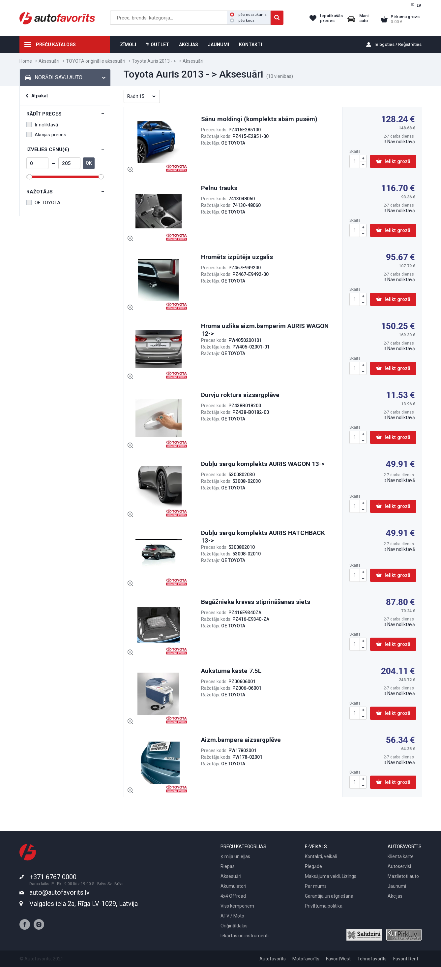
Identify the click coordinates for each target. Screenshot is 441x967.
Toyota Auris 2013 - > (154, 61)
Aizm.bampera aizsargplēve (241, 740)
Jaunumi (397, 886)
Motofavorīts (305, 958)
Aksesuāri (49, 61)
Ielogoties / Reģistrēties (398, 44)
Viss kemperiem (237, 906)
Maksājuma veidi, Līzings (330, 876)
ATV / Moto (232, 915)
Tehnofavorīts (372, 958)
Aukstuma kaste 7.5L (231, 671)
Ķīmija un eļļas (235, 856)
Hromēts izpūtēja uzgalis (237, 257)
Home (25, 61)
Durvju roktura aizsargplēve (240, 395)
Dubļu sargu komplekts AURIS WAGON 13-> (263, 464)
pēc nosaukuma (248, 15)
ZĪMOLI (128, 44)
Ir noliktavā (42, 125)
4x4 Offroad (233, 896)
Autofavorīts (272, 958)
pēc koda (242, 20)
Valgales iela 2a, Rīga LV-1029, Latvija (83, 904)
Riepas (227, 866)
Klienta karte (401, 856)
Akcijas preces (46, 135)
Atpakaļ (39, 95)
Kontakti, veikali (321, 856)
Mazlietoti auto (403, 876)
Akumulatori (233, 886)
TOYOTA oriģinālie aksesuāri (95, 61)
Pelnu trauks (219, 188)
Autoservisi (399, 866)
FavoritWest (338, 958)
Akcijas (395, 896)
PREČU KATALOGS (56, 44)
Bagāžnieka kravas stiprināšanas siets (255, 602)
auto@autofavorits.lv (59, 892)
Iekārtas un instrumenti (244, 935)
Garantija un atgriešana (329, 896)
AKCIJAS (188, 44)
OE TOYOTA (43, 203)
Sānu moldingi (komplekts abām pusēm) (259, 119)
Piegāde (313, 866)
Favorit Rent (405, 958)
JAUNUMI (218, 44)
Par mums (316, 886)
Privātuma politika (323, 906)
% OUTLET (157, 44)
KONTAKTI (250, 44)
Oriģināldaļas (234, 925)
